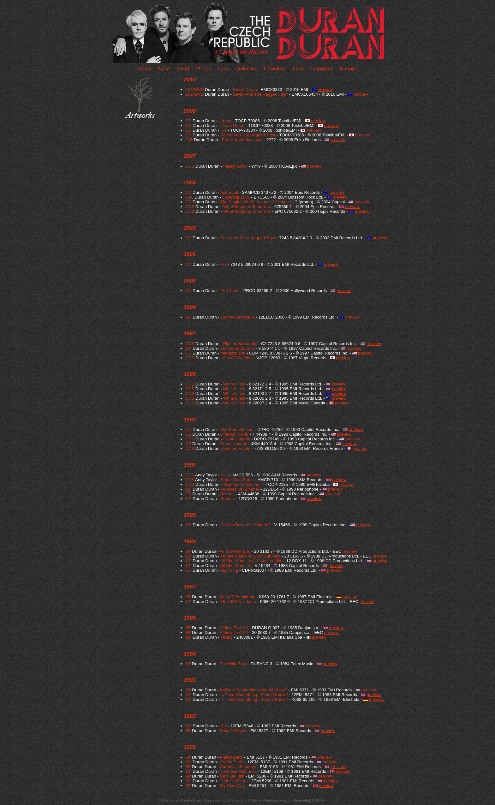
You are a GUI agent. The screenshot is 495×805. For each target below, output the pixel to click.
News (164, 68)
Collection (246, 68)
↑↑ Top (332, 800)
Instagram (322, 68)
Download (275, 68)
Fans (223, 68)
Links (299, 68)
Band (183, 68)
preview (325, 89)
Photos (203, 68)
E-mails (348, 68)
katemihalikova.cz (276, 800)
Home (145, 68)
